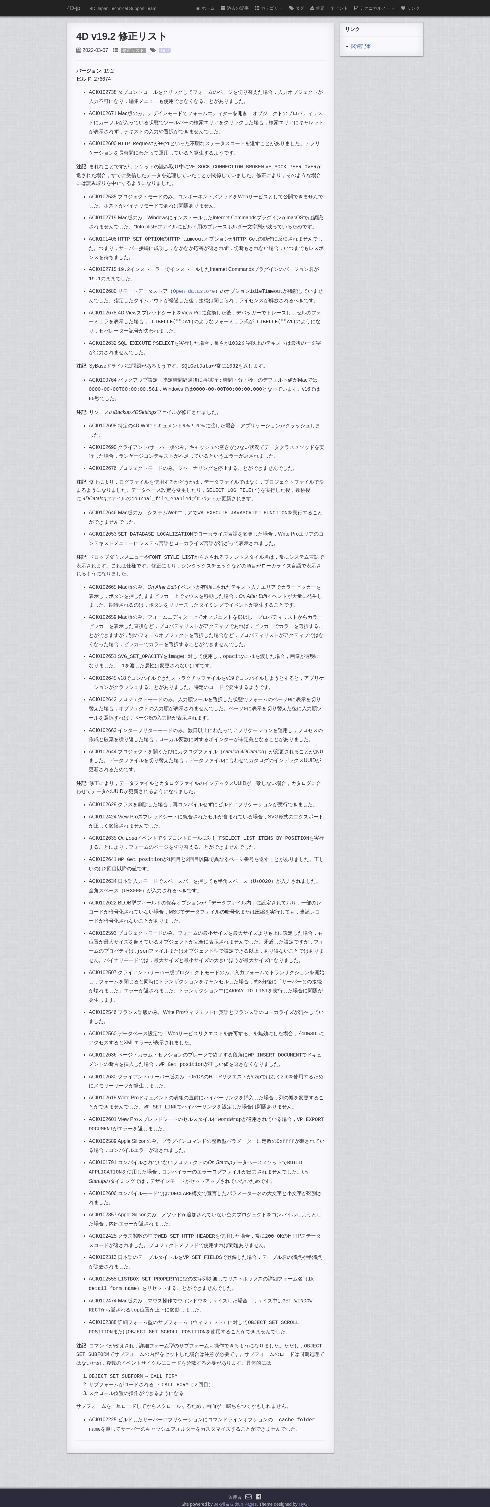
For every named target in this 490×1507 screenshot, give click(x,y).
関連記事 (361, 46)
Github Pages (243, 1498)
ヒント (339, 8)
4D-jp (73, 8)
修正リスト (133, 50)
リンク (410, 8)
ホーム (205, 8)
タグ (296, 8)
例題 (317, 8)
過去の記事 (235, 8)
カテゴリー (269, 8)
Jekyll (219, 1498)
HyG (303, 1498)
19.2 (164, 50)
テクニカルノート (374, 8)
